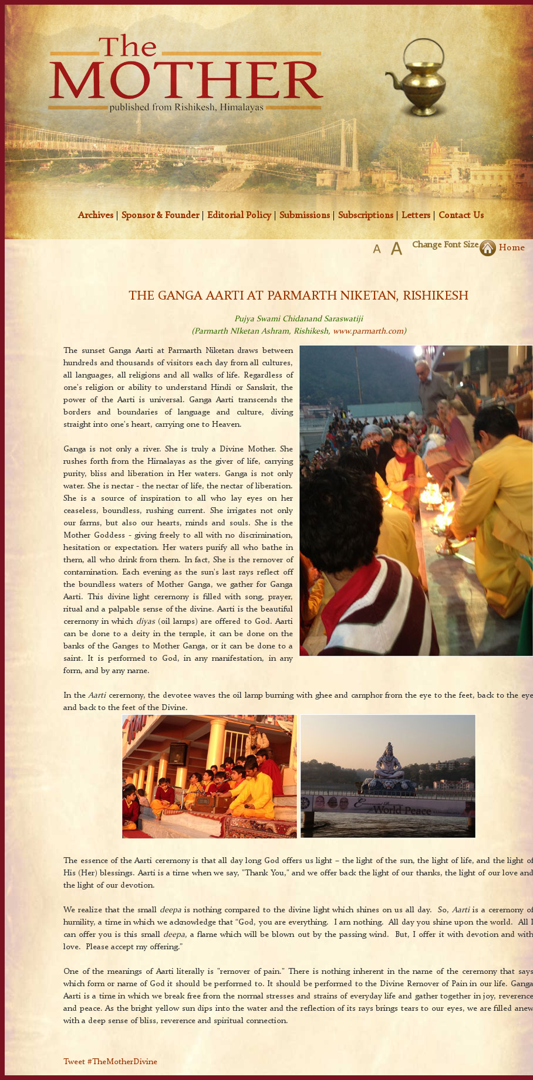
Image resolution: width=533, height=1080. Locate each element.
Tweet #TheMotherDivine (110, 1062)
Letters (416, 215)
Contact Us (461, 215)
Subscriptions (365, 215)
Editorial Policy (239, 215)
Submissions (304, 215)
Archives (95, 215)
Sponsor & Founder (160, 215)
